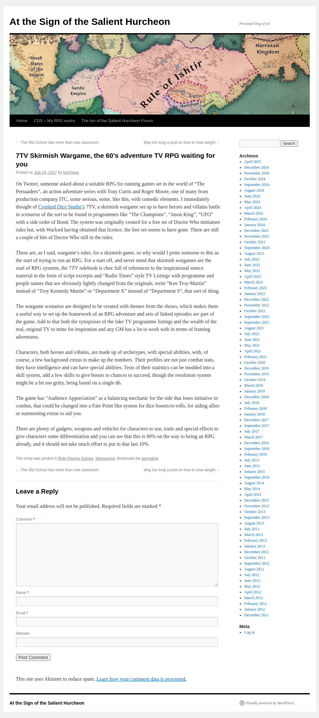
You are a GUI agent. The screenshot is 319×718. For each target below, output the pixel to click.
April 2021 (252, 351)
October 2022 (254, 311)
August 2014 (254, 483)
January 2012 (254, 609)
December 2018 (256, 397)
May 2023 (252, 270)
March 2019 (253, 385)
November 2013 (256, 506)
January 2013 (254, 546)
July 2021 (251, 334)
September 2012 (256, 563)
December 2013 (256, 500)
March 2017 (253, 437)
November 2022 (256, 305)
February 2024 (255, 219)
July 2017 (251, 431)
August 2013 (254, 523)
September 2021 (256, 322)
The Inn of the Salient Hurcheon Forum (117, 120)
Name (22, 592)
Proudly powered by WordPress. (270, 703)
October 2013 (254, 511)
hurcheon (71, 172)
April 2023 (252, 276)
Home (22, 120)
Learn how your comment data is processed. (141, 679)
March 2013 (253, 534)
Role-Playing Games (75, 458)
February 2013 (255, 540)
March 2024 (253, 213)
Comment (25, 519)
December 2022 (256, 299)
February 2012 (255, 603)
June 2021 (252, 339)
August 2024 (254, 190)
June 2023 (252, 265)
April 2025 (252, 161)
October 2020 (254, 362)
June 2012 (252, 580)
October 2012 (254, 557)
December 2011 (256, 615)
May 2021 (252, 345)
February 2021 (255, 357)
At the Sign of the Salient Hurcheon (90, 21)
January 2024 (254, 225)
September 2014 (256, 477)
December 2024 (256, 167)
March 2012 (253, 598)
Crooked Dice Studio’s (61, 206)
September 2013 (256, 517)
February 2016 (255, 454)
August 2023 (254, 253)
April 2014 (252, 494)
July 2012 (251, 575)
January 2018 (254, 414)
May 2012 (252, 586)
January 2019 (254, 391)
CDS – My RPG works (54, 120)
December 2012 (256, 552)
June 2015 (252, 466)
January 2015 (254, 471)
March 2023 (253, 282)
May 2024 (252, 202)
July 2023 (251, 259)
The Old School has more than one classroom (57, 142)
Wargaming (105, 458)
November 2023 (256, 236)
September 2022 (256, 316)
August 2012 (254, 569)
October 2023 (254, 242)
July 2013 (251, 529)
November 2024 (256, 173)
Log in (249, 632)
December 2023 (256, 230)
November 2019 (256, 374)
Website (23, 633)
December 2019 (256, 368)
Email (22, 613)
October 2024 (254, 179)
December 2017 (256, 420)
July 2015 (251, 460)
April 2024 (252, 207)
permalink (150, 458)
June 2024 (252, 196)
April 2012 (252, 592)
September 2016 (256, 448)
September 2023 (256, 247)
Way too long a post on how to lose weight (182, 142)
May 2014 (252, 489)
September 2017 (256, 425)
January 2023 (254, 293)
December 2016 (256, 443)
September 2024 (256, 184)
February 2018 (255, 408)
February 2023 (255, 288)
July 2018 (251, 402)
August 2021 (254, 328)
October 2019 (254, 379)
